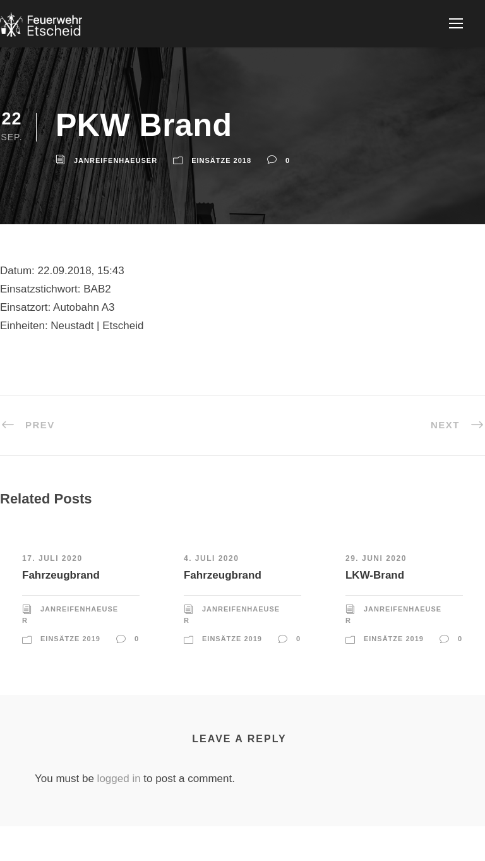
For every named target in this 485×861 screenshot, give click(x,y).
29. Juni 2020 (376, 558)
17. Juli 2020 (52, 558)
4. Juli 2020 (211, 558)
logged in (119, 779)
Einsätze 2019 (70, 638)
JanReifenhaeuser (115, 160)
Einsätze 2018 (221, 160)
